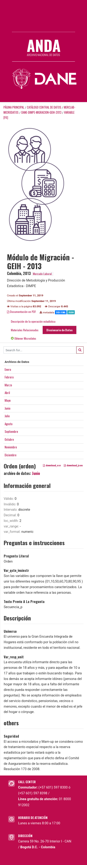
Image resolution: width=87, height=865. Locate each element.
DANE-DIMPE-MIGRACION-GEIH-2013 (41, 112)
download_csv (52, 465)
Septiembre (11, 431)
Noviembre (11, 447)
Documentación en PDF (21, 312)
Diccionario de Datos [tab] (59, 330)
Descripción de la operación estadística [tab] (33, 321)
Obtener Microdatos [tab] (23, 338)
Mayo (8, 400)
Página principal (13, 107)
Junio (7, 408)
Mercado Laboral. (42, 274)
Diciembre (10, 455)
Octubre (9, 439)
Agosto (9, 423)
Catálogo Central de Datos (44, 107)
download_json (73, 465)
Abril (7, 392)
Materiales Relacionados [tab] (25, 330)
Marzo (8, 385)
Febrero (9, 377)
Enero (8, 369)
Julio (7, 416)
